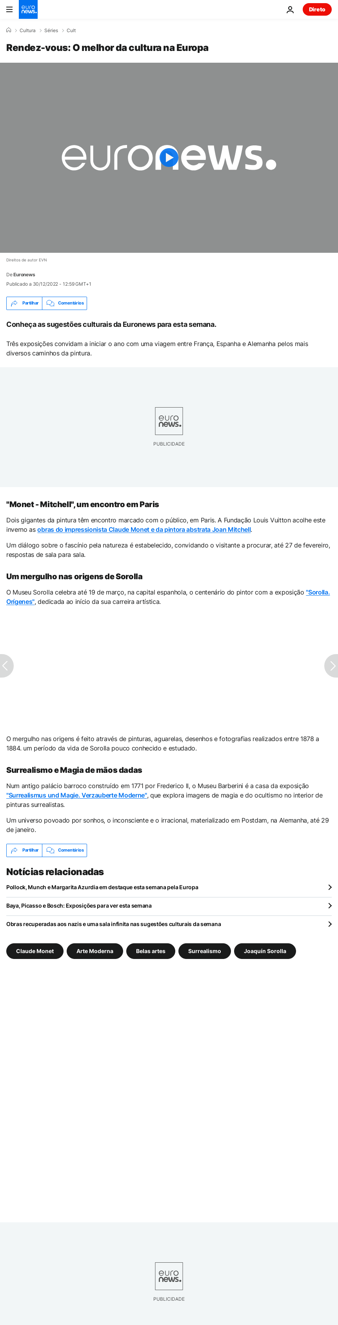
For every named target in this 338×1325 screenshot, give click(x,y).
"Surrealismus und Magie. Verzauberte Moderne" (76, 795)
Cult (71, 30)
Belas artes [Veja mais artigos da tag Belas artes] (150, 950)
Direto (317, 9)
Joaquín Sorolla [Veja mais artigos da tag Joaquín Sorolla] (265, 950)
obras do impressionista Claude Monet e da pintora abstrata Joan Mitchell (144, 529)
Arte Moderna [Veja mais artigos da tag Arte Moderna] (94, 950)
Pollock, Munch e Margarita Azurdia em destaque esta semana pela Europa (102, 887)
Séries (51, 30)
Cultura (28, 30)
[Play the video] (169, 158)
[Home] (8, 30)
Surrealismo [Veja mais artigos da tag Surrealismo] (204, 950)
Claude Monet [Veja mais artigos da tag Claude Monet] (35, 950)
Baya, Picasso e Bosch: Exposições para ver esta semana (79, 905)
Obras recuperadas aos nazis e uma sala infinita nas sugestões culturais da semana (113, 924)
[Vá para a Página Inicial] (28, 9)
